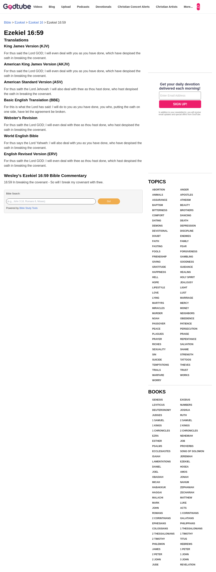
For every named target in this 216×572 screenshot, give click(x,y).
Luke (183, 502)
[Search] (198, 6)
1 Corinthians (189, 513)
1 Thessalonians (191, 528)
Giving (156, 261)
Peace (156, 328)
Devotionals (103, 6)
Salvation (186, 344)
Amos (183, 472)
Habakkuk (159, 487)
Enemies (185, 236)
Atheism (185, 200)
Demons (157, 225)
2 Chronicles (189, 430)
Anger (184, 189)
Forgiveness (188, 251)
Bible (7, 22)
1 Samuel (158, 420)
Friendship (159, 256)
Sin (154, 354)
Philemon (158, 544)
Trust (184, 370)
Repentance (188, 339)
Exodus (185, 399)
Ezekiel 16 (36, 22)
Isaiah (156, 456)
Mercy (184, 303)
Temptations (160, 364)
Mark (155, 502)
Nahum (184, 482)
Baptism (157, 205)
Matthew (186, 497)
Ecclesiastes (161, 451)
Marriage (186, 298)
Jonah (184, 477)
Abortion (158, 189)
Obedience (187, 318)
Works (184, 375)
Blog (52, 6)
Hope (155, 282)
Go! (109, 201)
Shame (184, 349)
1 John (184, 554)
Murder (157, 313)
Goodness (187, 261)
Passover (158, 323)
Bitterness (159, 210)
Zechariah (187, 492)
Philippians (187, 523)
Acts (183, 508)
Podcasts (83, 6)
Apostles (186, 194)
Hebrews (186, 544)
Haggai (157, 492)
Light (183, 287)
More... (188, 6)
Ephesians (159, 523)
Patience (186, 323)
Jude (155, 564)
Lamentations (161, 461)
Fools (156, 251)
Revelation (187, 564)
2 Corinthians (161, 518)
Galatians (187, 518)
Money (184, 308)
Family (184, 241)
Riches (156, 344)
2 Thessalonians (163, 533)
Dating (156, 220)
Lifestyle (158, 287)
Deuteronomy (161, 410)
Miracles (158, 308)
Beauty (185, 205)
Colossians (160, 528)
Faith (155, 241)
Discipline (186, 231)
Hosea (184, 466)
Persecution (188, 328)
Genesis (157, 399)
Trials (156, 370)
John (155, 508)
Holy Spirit (187, 277)
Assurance (159, 200)
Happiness (159, 272)
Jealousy (186, 282)
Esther (157, 441)
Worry (156, 380)
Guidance (186, 267)
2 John (156, 559)
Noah (155, 318)
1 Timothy (186, 533)
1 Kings (157, 425)
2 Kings (185, 425)
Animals (157, 194)
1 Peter (185, 549)
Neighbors (187, 313)
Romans (157, 513)
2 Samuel (186, 420)
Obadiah (157, 477)
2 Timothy (158, 539)
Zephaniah (187, 487)
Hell (155, 277)
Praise (184, 334)
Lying (155, 298)
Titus (183, 539)
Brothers (186, 210)
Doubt (156, 236)
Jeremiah (186, 456)
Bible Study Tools (28, 208)
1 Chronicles (161, 430)
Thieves (185, 364)
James (156, 549)
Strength (186, 354)
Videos (37, 6)
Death (184, 220)
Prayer (157, 339)
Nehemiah (186, 435)
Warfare (158, 375)
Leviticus (158, 405)
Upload (66, 6)
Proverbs (186, 446)
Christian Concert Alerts (134, 6)
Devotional (160, 231)
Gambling (186, 256)
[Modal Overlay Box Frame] (180, 99)
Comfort (158, 215)
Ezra (155, 435)
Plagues (158, 334)
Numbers (186, 405)
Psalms (157, 446)
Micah (156, 482)
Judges (157, 415)
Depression (188, 225)
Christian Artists (166, 6)
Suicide (157, 359)
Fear (183, 246)
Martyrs (158, 303)
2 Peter (157, 554)
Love (155, 292)
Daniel (156, 466)
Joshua (185, 410)
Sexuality (158, 349)
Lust (183, 292)
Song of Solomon (192, 451)
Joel (155, 472)
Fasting (157, 246)
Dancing (185, 215)
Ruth (183, 415)
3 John (184, 559)
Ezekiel (20, 22)
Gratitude (159, 267)
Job (182, 441)
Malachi (157, 497)
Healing (185, 272)
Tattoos (185, 359)
